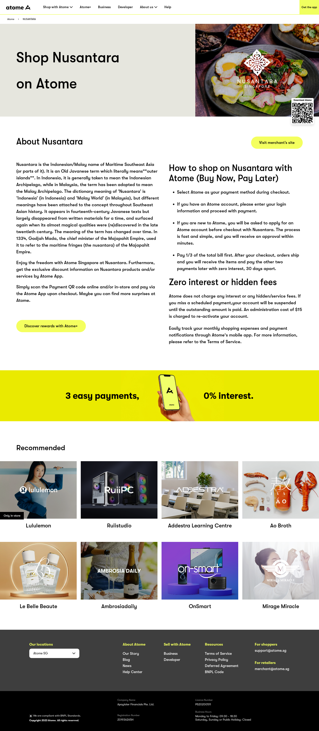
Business (104, 7)
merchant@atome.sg (272, 669)
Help (167, 7)
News (127, 666)
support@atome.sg (270, 650)
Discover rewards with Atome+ (51, 326)
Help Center (132, 672)
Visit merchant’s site (277, 142)
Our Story (131, 654)
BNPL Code (214, 672)
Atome (10, 19)
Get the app (309, 7)
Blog (126, 660)
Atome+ (85, 7)
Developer (125, 7)
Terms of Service (218, 654)
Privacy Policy (216, 660)
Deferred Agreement (221, 666)
